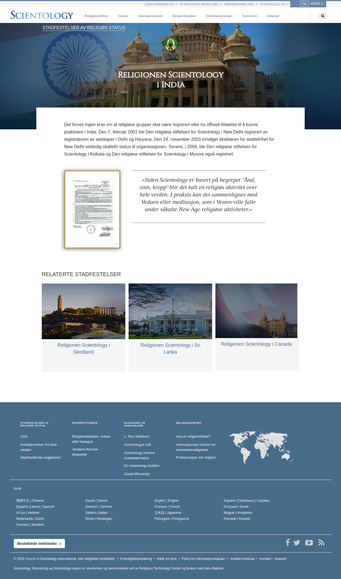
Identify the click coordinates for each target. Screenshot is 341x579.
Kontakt (265, 559)
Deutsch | (98, 507)
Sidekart (280, 559)
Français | (167, 507)
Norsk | (98, 519)
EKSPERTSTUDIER (85, 423)
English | (167, 501)
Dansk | (96, 501)
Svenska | (30, 525)
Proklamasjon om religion (196, 457)
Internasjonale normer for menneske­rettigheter (196, 447)
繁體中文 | (30, 501)
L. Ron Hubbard (136, 436)
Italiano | (96, 513)
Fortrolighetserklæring (136, 559)
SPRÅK (310, 3)
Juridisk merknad (242, 559)
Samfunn (249, 16)
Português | (172, 519)
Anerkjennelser (150, 16)
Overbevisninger (219, 16)
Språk (18, 488)
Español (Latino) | (35, 507)
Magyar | (238, 513)
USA (24, 436)
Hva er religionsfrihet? (193, 436)
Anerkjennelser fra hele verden (38, 447)
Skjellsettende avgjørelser (40, 457)
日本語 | (168, 513)
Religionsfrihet (96, 16)
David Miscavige (137, 474)
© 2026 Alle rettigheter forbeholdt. (64, 559)
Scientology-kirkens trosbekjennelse (139, 455)
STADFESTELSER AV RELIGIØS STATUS (84, 27)
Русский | (237, 519)
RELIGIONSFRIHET (189, 423)
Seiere (123, 16)
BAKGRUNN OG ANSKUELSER (135, 424)
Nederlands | (30, 519)
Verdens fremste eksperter (85, 451)
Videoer (273, 16)
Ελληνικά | (236, 507)
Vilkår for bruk (167, 559)
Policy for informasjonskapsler (203, 559)
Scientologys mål (137, 445)
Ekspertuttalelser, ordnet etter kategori (91, 439)
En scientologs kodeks (141, 466)
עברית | (27, 513)
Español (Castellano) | (246, 501)
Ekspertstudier (184, 16)
